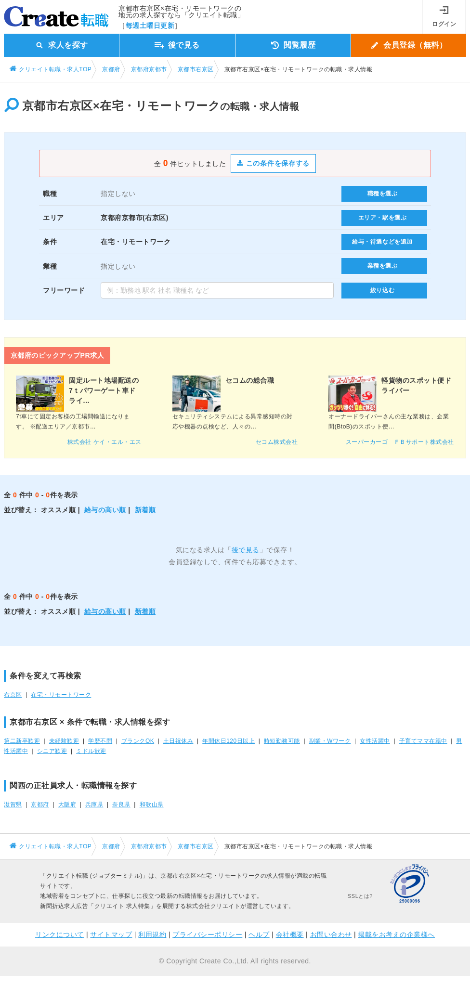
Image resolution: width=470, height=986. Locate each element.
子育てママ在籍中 (423, 741)
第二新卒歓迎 (22, 741)
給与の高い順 (105, 510)
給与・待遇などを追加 (382, 241)
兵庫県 (94, 804)
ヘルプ (259, 934)
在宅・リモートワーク (61, 694)
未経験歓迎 (64, 741)
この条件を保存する (273, 163)
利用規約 (152, 934)
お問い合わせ (331, 934)
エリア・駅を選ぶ (382, 217)
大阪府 (67, 804)
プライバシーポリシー (207, 934)
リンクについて (59, 934)
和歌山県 (152, 804)
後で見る (246, 550)
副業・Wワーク (330, 741)
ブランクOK (137, 741)
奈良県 (121, 804)
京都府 (40, 804)
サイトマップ (111, 934)
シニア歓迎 (52, 751)
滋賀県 (13, 804)
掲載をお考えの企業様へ (396, 934)
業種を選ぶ (382, 265)
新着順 (145, 510)
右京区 (13, 694)
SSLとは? (360, 896)
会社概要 (290, 934)
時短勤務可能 (282, 741)
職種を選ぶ (382, 193)
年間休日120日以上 (228, 741)
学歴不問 (100, 741)
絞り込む (382, 290)
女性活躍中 (375, 741)
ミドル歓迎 (91, 751)
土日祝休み (178, 741)
